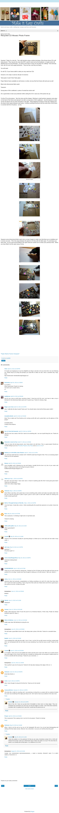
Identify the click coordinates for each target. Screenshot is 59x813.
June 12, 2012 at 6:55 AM (17, 591)
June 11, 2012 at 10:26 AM (14, 579)
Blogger (32, 811)
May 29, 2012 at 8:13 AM (20, 525)
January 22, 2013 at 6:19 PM (21, 701)
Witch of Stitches (8, 620)
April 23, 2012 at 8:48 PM (14, 368)
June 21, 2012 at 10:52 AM (17, 650)
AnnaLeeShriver (8, 690)
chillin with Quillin (9, 525)
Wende (6, 600)
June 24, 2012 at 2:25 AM (17, 662)
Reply (5, 377)
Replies (8, 699)
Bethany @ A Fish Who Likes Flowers (14, 452)
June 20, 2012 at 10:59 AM (17, 629)
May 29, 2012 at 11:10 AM (17, 536)
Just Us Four (40, 445)
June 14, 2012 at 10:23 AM (20, 620)
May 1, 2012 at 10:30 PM (16, 478)
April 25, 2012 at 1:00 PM (25, 431)
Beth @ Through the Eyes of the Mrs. (14, 503)
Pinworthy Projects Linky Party (25, 445)
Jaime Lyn (7, 478)
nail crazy (7, 547)
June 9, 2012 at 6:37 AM (19, 568)
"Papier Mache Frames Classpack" (10, 353)
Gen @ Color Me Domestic (11, 431)
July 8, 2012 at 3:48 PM (13, 681)
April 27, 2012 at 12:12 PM (31, 452)
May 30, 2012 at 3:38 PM (24, 557)
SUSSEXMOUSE (8, 568)
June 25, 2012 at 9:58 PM (16, 671)
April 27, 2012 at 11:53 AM (24, 442)
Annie (6, 681)
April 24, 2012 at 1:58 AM (16, 382)
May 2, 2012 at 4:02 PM (30, 503)
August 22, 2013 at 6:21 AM (18, 751)
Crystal (6, 536)
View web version (29, 788)
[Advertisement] (29, 4)
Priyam (6, 716)
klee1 (5, 513)
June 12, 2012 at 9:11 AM (15, 600)
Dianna (6, 463)
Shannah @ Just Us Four (11, 442)
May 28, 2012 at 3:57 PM (14, 513)
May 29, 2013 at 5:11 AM (20, 737)
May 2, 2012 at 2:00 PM (16, 490)
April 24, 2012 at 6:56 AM (17, 396)
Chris (5, 368)
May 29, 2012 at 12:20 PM (16, 547)
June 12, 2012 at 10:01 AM (15, 609)
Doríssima (7, 382)
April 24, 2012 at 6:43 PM (20, 406)
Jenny (6, 579)
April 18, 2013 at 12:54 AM (15, 716)
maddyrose (7, 396)
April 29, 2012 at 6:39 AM (15, 463)
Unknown (6, 490)
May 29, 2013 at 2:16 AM (16, 725)
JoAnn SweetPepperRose (11, 557)
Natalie (6, 638)
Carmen (6, 609)
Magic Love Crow (9, 406)
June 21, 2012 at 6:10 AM (15, 638)
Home (29, 785)
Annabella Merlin (8, 416)
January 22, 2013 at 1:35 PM (20, 690)
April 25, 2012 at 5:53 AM (20, 416)
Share (3, 360)
